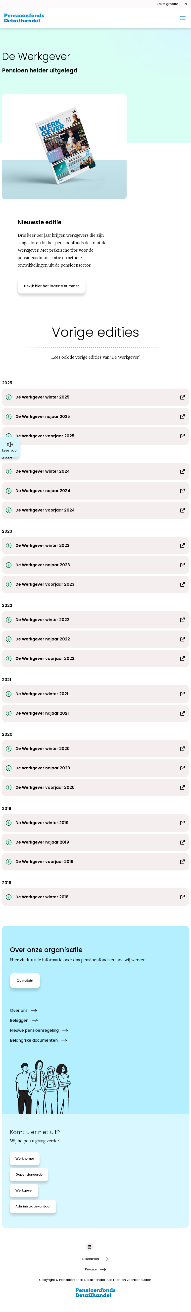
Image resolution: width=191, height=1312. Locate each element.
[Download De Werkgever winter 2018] (95, 897)
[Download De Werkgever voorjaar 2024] (95, 510)
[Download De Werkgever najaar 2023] (95, 565)
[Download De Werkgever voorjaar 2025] (95, 436)
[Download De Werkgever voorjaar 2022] (95, 658)
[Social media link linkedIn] (90, 1247)
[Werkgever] (24, 1190)
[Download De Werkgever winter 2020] (95, 748)
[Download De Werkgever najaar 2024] (95, 491)
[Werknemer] (25, 1158)
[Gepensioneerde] (29, 1174)
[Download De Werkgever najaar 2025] (95, 416)
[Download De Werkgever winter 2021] (95, 694)
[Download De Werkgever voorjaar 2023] (95, 584)
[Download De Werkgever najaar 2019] (95, 842)
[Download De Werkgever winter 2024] (95, 471)
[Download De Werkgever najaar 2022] (95, 639)
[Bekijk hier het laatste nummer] (52, 286)
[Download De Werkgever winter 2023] (95, 545)
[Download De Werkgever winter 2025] (95, 397)
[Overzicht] (25, 980)
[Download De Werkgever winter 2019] (95, 823)
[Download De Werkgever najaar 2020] (95, 768)
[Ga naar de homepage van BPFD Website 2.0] (24, 17)
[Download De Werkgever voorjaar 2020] (95, 787)
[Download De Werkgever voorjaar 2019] (95, 861)
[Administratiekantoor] (33, 1206)
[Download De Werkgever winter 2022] (95, 619)
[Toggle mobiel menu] (182, 18)
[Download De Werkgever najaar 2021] (95, 713)
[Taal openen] (186, 4)
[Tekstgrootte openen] (167, 4)
